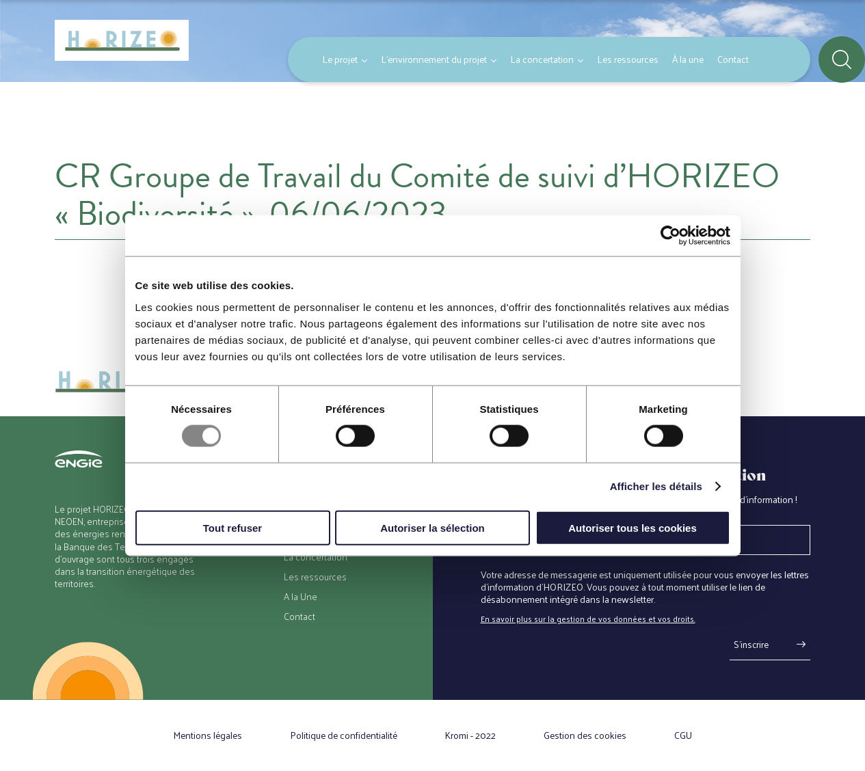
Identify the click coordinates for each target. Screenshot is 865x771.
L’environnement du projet (434, 59)
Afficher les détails (656, 486)
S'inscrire (751, 644)
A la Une (300, 596)
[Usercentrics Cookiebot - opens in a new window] (670, 236)
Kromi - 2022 (470, 735)
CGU (683, 735)
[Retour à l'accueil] (122, 41)
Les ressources (627, 59)
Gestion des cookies (585, 735)
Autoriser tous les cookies (632, 527)
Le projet (340, 59)
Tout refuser (232, 527)
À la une (688, 59)
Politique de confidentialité (343, 735)
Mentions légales (207, 735)
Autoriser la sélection (432, 527)
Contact (733, 59)
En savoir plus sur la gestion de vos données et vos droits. (588, 618)
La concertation (542, 59)
